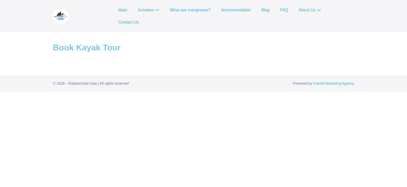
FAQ (284, 10)
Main (122, 10)
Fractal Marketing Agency (333, 83)
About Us (310, 10)
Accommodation (236, 10)
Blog (265, 10)
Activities (149, 10)
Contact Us (128, 22)
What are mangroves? (190, 10)
